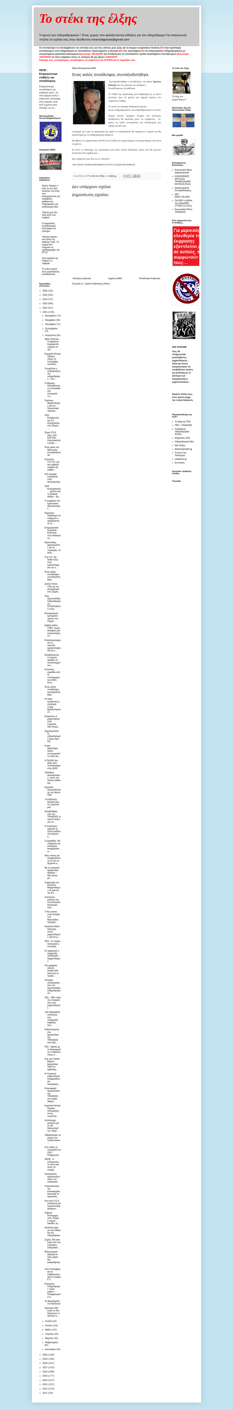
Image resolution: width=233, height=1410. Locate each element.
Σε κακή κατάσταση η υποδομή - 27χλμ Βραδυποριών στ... (53, 705)
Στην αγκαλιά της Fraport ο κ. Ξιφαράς (50, 261)
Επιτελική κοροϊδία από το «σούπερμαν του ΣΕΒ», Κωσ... (52, 676)
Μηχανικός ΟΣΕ (182, 438)
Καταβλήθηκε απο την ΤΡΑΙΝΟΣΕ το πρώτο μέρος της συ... (53, 816)
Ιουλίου (49, 1321)
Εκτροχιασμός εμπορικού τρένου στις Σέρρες (51, 617)
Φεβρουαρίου (51, 1342)
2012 (45, 1388)
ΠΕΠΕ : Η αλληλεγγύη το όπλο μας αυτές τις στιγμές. (52, 1164)
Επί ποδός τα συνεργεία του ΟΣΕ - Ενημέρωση (53, 1151)
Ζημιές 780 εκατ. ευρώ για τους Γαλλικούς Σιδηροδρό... (53, 1243)
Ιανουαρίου (51, 1349)
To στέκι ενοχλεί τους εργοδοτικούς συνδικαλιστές (51, 271)
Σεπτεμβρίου (51, 328)
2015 (45, 1376)
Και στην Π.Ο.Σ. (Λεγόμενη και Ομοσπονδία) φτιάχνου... (53, 1205)
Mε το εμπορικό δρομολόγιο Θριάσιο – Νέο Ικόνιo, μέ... (52, 873)
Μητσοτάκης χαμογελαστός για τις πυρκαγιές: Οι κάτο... (53, 547)
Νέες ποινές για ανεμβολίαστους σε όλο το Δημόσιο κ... (53, 859)
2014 (45, 1380)
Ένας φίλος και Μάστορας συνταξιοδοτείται (52, 451)
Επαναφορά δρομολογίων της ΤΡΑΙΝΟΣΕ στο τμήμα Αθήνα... (52, 1095)
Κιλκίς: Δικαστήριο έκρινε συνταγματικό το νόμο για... (52, 751)
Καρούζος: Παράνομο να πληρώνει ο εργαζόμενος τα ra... (52, 518)
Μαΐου (48, 1329)
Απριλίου (49, 1334)
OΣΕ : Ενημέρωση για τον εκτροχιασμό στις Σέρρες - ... (52, 422)
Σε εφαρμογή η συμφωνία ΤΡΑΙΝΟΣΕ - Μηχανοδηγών (52, 956)
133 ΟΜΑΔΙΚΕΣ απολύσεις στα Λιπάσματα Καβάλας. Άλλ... (52, 1019)
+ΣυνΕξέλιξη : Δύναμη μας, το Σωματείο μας (52, 803)
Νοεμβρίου (50, 320)
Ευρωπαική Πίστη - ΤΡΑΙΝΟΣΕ (184, 210)
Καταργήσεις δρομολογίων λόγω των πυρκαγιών (52, 1178)
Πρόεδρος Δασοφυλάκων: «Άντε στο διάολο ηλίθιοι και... (53, 777)
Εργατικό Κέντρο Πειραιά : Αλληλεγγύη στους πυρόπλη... (53, 1110)
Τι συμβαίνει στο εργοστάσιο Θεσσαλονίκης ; (52, 505)
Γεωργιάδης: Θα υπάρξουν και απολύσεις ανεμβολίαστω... (52, 846)
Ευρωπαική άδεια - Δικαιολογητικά (184, 171)
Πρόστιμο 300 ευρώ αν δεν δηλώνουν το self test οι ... (52, 1312)
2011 (45, 1393)
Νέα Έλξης (180, 445)
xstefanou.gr (181, 459)
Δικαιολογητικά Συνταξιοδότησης (183, 189)
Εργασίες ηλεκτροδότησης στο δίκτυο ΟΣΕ (53, 791)
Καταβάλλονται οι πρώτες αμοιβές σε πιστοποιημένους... (52, 660)
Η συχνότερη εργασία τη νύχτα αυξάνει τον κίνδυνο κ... (53, 831)
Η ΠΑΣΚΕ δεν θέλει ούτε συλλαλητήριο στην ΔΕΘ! (53, 764)
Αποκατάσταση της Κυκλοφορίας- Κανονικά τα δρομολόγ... (53, 1191)
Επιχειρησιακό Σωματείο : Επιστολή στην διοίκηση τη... (53, 533)
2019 (45, 1359)
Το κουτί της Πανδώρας (180, 453)
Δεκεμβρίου (51, 315)
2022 (45, 308)
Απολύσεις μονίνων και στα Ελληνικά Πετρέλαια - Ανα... (52, 902)
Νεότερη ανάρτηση (82, 278)
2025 (45, 295)
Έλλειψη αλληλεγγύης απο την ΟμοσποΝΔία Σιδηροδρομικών (53, 986)
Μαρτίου (49, 1338)
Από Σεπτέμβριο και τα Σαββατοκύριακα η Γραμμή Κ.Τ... (53, 1274)
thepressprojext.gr (183, 449)
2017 (45, 1367)
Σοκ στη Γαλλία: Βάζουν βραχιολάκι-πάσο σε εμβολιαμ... (52, 1064)
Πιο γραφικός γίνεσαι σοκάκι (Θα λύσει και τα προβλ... (51, 970)
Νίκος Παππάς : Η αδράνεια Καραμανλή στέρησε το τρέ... (52, 344)
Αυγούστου (50, 335)
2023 (45, 303)
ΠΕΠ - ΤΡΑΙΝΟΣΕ (183, 425)
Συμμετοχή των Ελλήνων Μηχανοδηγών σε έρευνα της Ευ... (52, 887)
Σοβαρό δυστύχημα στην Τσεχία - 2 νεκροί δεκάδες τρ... (52, 1218)
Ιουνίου (49, 1325)
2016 (45, 1371)
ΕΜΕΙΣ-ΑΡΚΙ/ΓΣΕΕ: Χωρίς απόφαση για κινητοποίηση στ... (52, 630)
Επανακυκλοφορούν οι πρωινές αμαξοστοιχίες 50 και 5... (53, 645)
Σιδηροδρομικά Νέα (184, 441)
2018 (45, 1363)
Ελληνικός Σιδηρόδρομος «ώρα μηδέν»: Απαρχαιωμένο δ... (53, 1290)
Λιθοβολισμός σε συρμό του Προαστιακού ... (53, 1139)
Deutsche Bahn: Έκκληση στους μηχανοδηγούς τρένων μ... (52, 931)
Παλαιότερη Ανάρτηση (149, 278)
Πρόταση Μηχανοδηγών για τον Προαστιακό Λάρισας (52, 405)
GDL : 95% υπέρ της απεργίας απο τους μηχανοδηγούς (53, 1002)
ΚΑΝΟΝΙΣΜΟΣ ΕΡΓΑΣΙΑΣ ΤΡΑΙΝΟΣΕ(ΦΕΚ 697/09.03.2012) (183, 180)
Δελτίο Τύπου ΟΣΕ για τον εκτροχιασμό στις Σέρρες (52, 588)
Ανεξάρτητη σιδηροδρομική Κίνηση (182, 432)
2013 (45, 1384)
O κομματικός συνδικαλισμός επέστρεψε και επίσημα (49, 227)
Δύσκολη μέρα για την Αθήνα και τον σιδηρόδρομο (53, 1231)
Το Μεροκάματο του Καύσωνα (52, 1302)
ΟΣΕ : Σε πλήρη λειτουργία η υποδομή (52, 944)
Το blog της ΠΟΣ (183, 421)
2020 (45, 1354)
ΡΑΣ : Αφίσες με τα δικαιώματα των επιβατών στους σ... (53, 1050)
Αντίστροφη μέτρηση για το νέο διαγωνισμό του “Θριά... (52, 1125)
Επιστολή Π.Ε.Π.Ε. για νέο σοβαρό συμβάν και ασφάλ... (52, 464)
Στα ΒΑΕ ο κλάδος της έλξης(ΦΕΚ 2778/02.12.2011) (183, 203)
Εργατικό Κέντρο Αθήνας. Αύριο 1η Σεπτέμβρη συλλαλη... (53, 359)
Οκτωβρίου (50, 324)
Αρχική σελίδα (115, 278)
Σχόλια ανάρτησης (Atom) (97, 283)
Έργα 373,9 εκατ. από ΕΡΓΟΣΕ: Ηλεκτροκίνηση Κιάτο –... (53, 437)
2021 (45, 312)
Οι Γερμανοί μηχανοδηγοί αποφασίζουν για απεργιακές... (52, 1078)
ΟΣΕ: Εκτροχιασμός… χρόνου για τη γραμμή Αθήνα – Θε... (53, 491)
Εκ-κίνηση (179, 462)
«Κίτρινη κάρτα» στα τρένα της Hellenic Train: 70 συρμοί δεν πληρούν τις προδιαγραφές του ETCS (51, 245)
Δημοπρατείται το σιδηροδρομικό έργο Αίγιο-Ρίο (53, 736)
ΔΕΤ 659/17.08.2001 (182, 195)
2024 (45, 299)
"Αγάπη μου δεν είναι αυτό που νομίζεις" (49, 215)
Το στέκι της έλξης (88, 18)
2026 (45, 290)
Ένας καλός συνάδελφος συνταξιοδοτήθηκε (52, 576)
